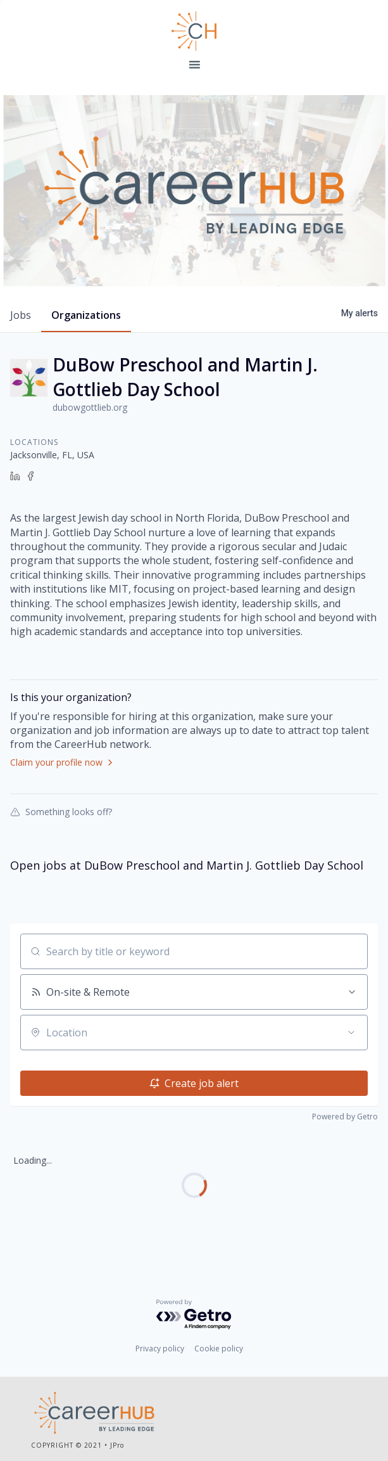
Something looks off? (61, 811)
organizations (86, 315)
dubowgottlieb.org (90, 407)
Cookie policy (218, 1348)
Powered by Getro (345, 1116)
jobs (20, 315)
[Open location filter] (351, 1032)
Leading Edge (194, 31)
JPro (117, 1445)
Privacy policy (159, 1348)
